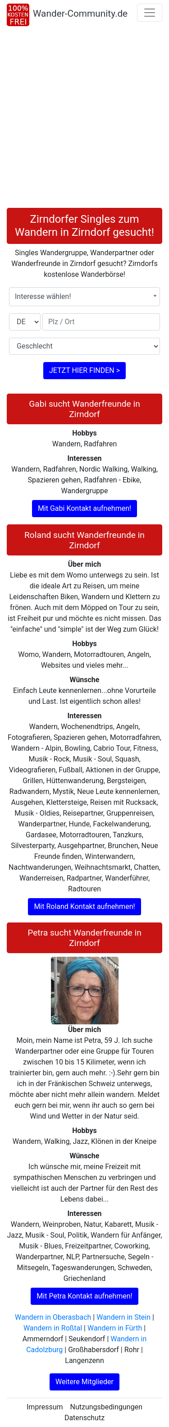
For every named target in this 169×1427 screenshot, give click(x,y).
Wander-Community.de (80, 13)
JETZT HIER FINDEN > (84, 370)
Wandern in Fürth (114, 1328)
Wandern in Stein (123, 1317)
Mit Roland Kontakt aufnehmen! (84, 906)
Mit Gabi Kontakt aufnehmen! (84, 508)
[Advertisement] (84, 118)
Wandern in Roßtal (52, 1328)
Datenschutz (84, 1417)
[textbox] (84, 297)
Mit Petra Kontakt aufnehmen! (84, 1296)
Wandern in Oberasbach (53, 1317)
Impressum (45, 1407)
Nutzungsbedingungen (106, 1407)
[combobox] (84, 296)
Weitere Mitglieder (84, 1381)
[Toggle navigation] (149, 13)
